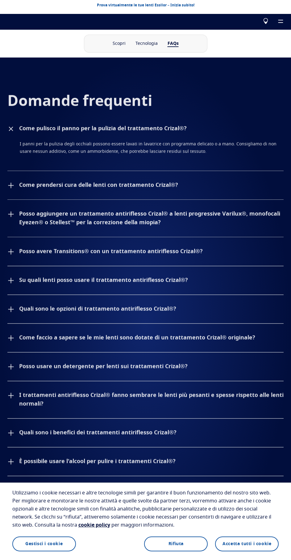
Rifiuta (176, 544)
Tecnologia (146, 43)
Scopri (119, 43)
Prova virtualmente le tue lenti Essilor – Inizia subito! (145, 5)
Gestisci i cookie (44, 544)
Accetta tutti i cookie (246, 544)
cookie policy (94, 525)
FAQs (173, 43)
